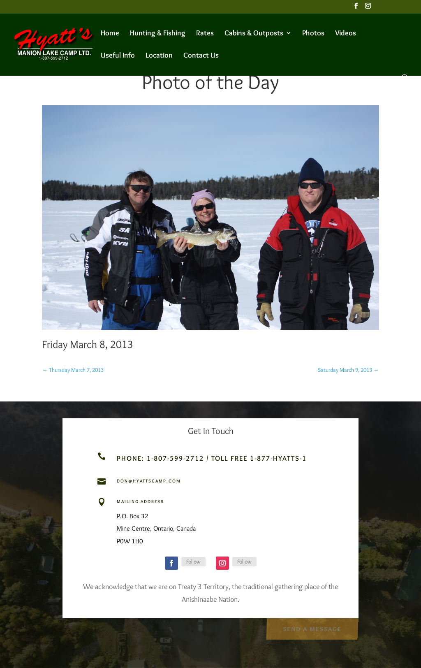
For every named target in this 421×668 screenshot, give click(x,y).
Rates (205, 33)
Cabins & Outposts (253, 33)
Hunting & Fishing (157, 33)
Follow (193, 561)
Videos (345, 33)
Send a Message (311, 628)
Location (159, 56)
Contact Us (201, 56)
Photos (313, 33)
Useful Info (118, 56)
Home (110, 33)
